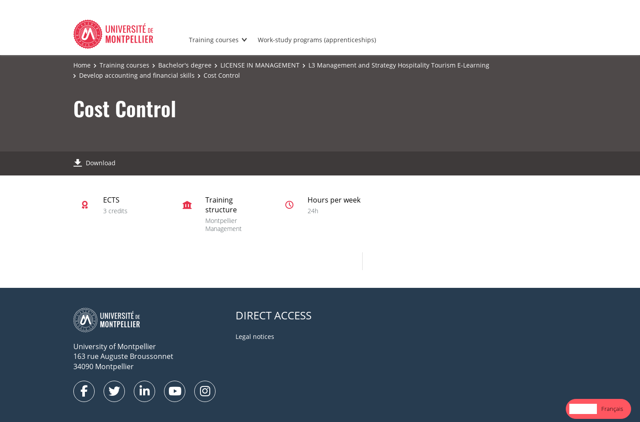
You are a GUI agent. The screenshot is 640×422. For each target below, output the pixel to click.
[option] (612, 409)
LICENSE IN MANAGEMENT (260, 65)
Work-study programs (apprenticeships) (317, 40)
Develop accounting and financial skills (137, 75)
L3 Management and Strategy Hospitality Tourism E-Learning (398, 65)
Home (82, 65)
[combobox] (583, 409)
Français (612, 409)
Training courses (214, 40)
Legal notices (255, 336)
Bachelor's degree (185, 65)
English (583, 409)
